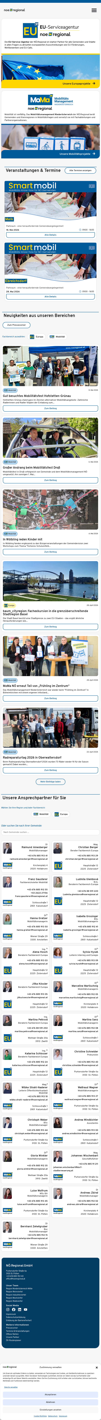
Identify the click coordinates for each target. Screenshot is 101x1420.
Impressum (63, 1416)
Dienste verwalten (11, 1387)
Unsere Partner (12, 1337)
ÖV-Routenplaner (13, 1340)
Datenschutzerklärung (15, 1317)
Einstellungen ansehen (50, 1410)
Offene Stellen (12, 1334)
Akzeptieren (50, 1394)
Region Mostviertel (14, 1298)
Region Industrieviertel (16, 1295)
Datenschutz (53, 1416)
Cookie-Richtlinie (40, 1416)
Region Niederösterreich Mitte (19, 1288)
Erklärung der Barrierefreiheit (19, 1320)
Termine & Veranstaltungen (17, 1331)
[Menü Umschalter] (94, 10)
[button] (96, 1367)
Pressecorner (12, 1328)
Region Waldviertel (14, 1301)
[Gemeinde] (50, 832)
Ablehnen (50, 1402)
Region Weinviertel (14, 1292)
